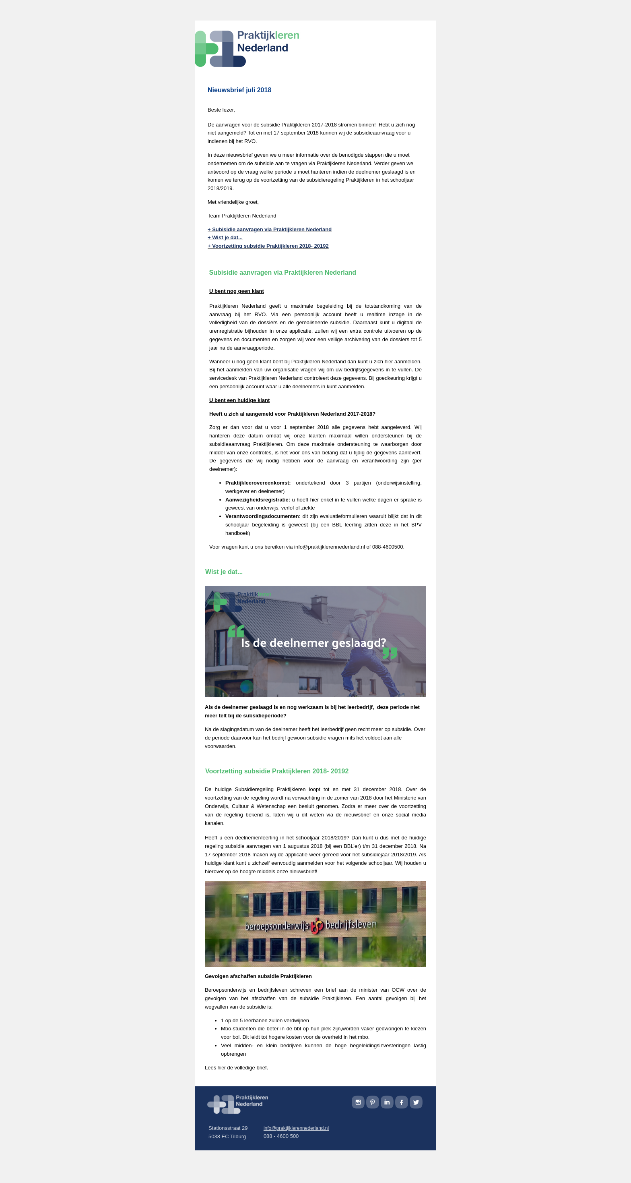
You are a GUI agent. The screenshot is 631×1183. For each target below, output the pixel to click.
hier (222, 1068)
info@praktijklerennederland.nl (296, 1128)
